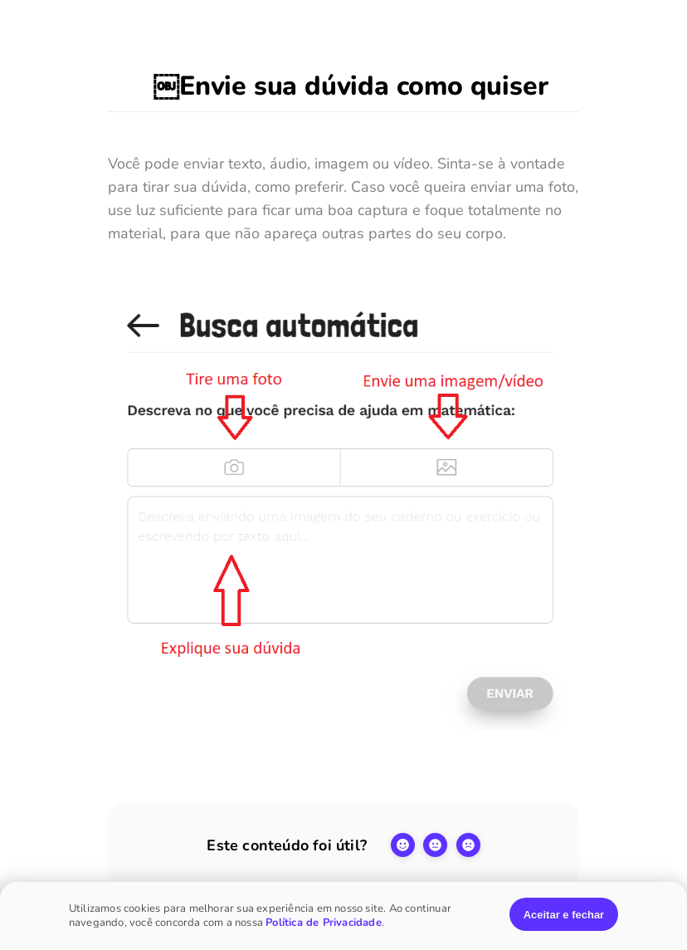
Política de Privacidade (324, 922)
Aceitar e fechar (564, 914)
